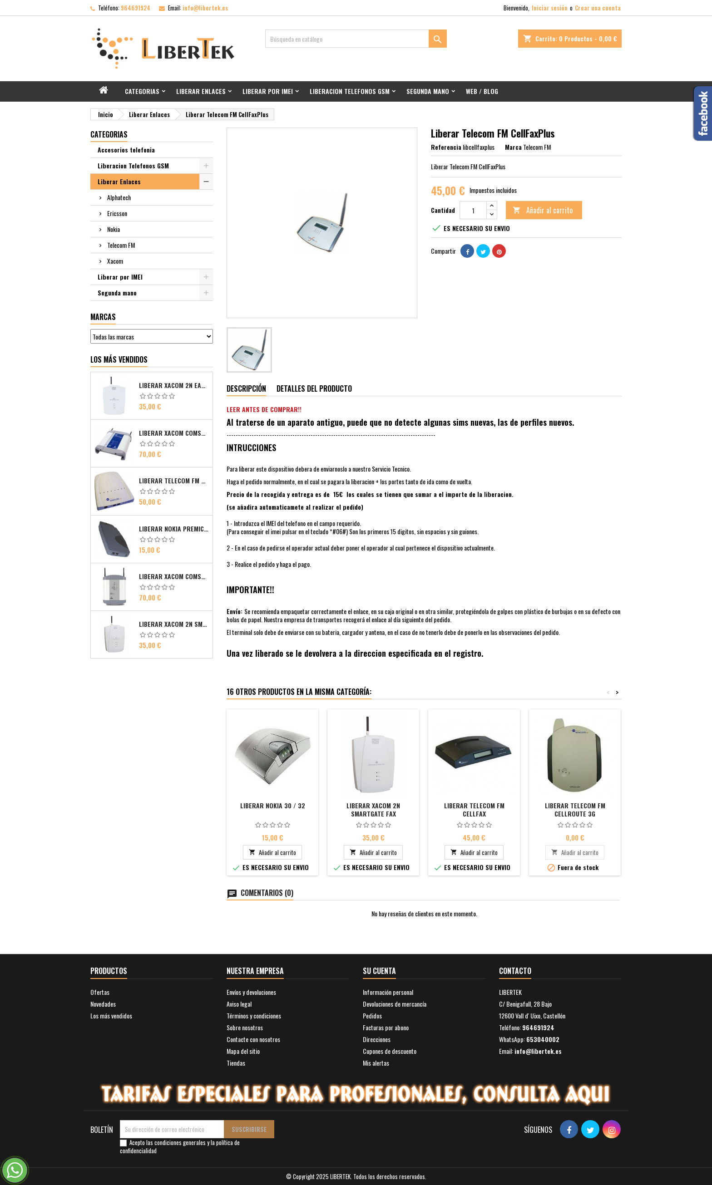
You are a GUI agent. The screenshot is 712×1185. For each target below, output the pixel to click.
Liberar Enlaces (201, 91)
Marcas (103, 316)
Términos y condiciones (254, 1015)
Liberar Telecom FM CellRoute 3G (575, 809)
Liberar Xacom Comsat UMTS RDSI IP (174, 576)
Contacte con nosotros (253, 1039)
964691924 (135, 7)
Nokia (113, 229)
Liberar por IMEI (267, 91)
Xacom (115, 261)
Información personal (388, 992)
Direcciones (377, 1039)
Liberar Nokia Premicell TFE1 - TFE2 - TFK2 (174, 529)
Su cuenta (379, 970)
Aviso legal (239, 1003)
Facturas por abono (386, 1027)
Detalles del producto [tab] (314, 388)
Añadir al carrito (543, 210)
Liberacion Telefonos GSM (350, 91)
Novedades (103, 1003)
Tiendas (236, 1062)
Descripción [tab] (246, 388)
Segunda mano (427, 91)
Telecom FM (121, 245)
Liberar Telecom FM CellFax (474, 809)
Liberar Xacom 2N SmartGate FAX (373, 809)
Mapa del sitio (243, 1051)
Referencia (446, 147)
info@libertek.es (205, 7)
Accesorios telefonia (126, 149)
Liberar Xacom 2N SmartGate (174, 624)
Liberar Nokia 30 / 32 (272, 805)
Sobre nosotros (245, 1027)
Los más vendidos (119, 359)
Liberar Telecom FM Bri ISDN (174, 481)
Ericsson (117, 213)
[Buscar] (356, 39)
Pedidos (372, 1015)
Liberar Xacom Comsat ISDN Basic (174, 433)
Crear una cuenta (598, 7)
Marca (513, 147)
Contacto (515, 970)
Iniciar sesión (550, 7)
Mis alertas (376, 1062)
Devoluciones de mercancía (394, 1003)
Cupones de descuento (389, 1051)
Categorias (142, 91)
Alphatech (119, 197)
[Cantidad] (473, 210)
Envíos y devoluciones (251, 992)
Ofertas (99, 992)
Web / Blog (482, 91)
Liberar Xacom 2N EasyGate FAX (174, 385)
